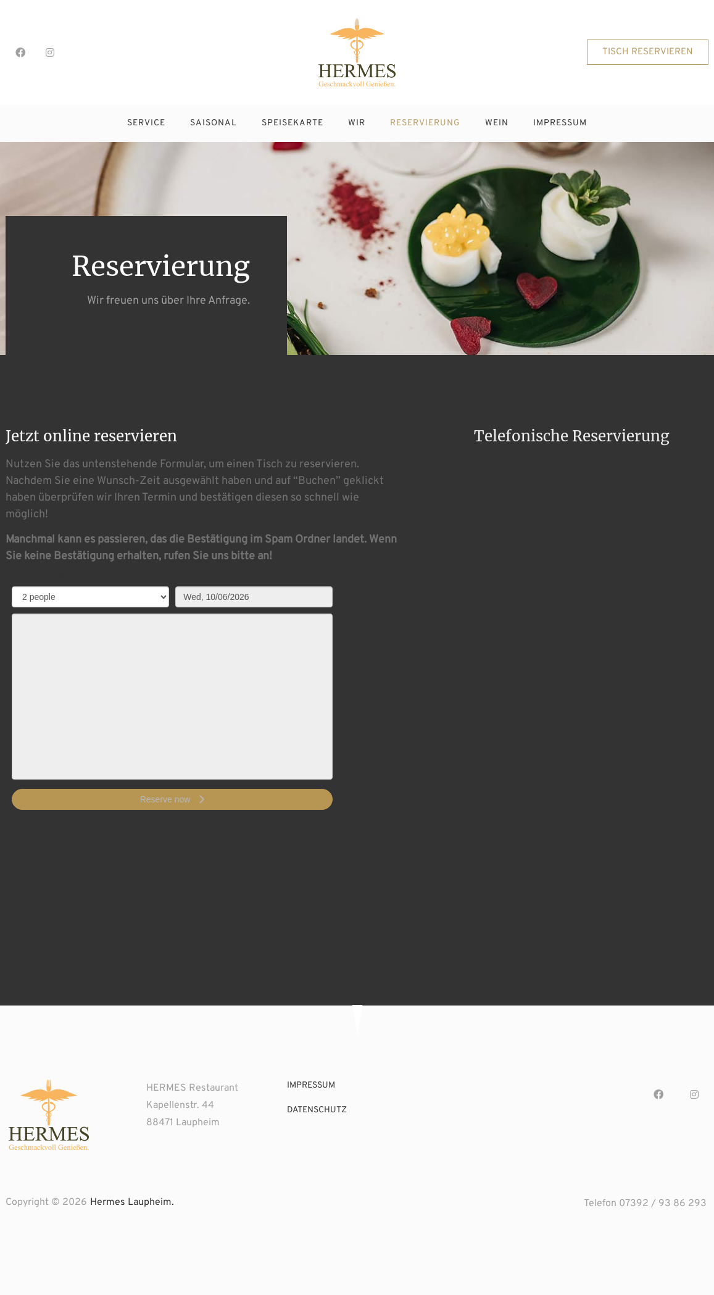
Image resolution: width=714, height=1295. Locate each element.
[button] (647, 52)
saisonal (213, 123)
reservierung (425, 123)
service (146, 123)
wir (356, 123)
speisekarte (292, 123)
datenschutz (317, 1110)
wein (497, 123)
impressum (560, 123)
